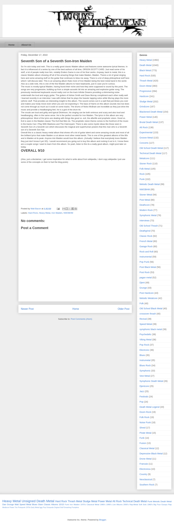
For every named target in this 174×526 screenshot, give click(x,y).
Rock (142, 174)
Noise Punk (145, 422)
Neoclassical (146, 479)
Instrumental (146, 256)
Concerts (144, 143)
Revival (143, 319)
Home (11, 45)
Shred (142, 427)
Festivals (144, 396)
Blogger (102, 520)
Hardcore (144, 96)
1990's (109, 504)
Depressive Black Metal (151, 453)
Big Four (157, 504)
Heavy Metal (44, 213)
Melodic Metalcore (149, 298)
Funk (142, 438)
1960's (150, 504)
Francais (144, 464)
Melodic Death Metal (150, 184)
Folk (142, 303)
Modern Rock (146, 210)
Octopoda (49, 507)
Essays (165, 504)
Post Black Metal (148, 267)
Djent (142, 282)
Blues (142, 355)
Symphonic (145, 370)
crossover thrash (148, 313)
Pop (141, 401)
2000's (126, 504)
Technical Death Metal (150, 153)
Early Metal (35, 507)
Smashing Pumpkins (71, 507)
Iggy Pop (43, 507)
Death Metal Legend (149, 407)
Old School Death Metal (151, 148)
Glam (40, 504)
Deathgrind (145, 231)
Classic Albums (51, 504)
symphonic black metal (151, 329)
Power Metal (146, 117)
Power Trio (14, 507)
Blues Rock (145, 365)
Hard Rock (33, 213)
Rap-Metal (134, 504)
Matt (17, 504)
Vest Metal (145, 376)
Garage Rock (146, 246)
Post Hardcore (147, 293)
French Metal (146, 241)
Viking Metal (146, 339)
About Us (26, 45)
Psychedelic (145, 334)
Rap (169, 504)
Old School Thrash (149, 225)
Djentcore (144, 386)
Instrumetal (145, 360)
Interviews (144, 220)
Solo (144, 504)
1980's (103, 504)
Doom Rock (145, 412)
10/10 (61, 504)
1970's (83, 504)
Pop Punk (144, 262)
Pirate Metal (145, 433)
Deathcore (145, 205)
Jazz (142, 391)
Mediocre (5, 507)
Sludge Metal (146, 101)
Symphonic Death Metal (151, 381)
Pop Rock (144, 345)
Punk (142, 179)
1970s (28, 507)
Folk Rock (144, 417)
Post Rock (145, 272)
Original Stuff (58, 507)
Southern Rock (147, 484)
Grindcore (144, 106)
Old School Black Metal (151, 308)
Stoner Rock (146, 163)
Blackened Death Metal (151, 112)
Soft (140, 504)
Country (143, 474)
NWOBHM (68, 213)
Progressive (145, 91)
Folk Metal (145, 168)
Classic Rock (146, 236)
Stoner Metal (146, 194)
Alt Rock (144, 127)
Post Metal (145, 200)
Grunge (143, 288)
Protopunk (21, 507)
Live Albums (117, 504)
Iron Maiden (57, 213)
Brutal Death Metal (149, 122)
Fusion (143, 443)
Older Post (123, 309)
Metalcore (144, 158)
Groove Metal (146, 137)
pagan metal (146, 277)
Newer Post (27, 309)
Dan (4, 504)
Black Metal (145, 70)
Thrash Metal (146, 80)
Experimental (146, 132)
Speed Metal (146, 324)
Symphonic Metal (148, 215)
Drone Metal (146, 458)
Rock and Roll (146, 251)
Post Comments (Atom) (81, 319)
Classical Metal (147, 448)
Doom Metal (145, 86)
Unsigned (29, 501)
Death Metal (145, 65)
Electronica (145, 469)
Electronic (144, 350)
